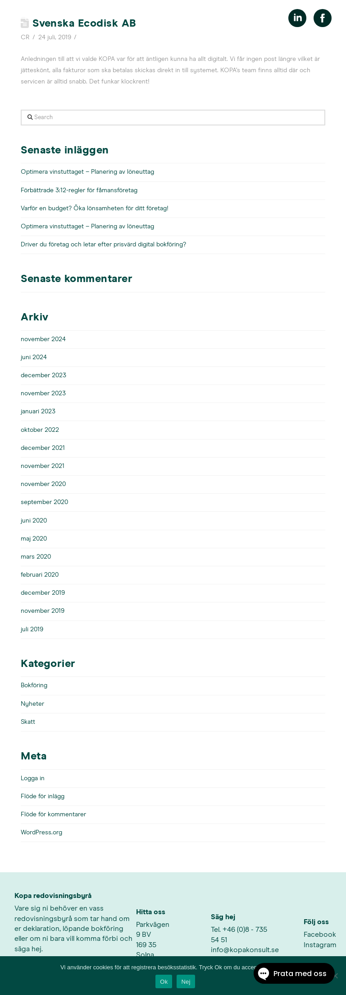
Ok (164, 981)
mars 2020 (36, 557)
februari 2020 (40, 575)
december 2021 (43, 448)
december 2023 (43, 375)
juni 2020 (34, 521)
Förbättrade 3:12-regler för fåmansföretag (79, 190)
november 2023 (43, 393)
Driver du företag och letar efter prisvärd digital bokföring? (103, 244)
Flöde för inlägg (42, 796)
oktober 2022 (40, 430)
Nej (185, 981)
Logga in (33, 778)
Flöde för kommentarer (53, 814)
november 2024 (43, 339)
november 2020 (43, 484)
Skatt (28, 722)
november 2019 (42, 611)
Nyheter (32, 704)
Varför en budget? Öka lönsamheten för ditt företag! (94, 208)
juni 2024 (34, 357)
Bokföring (34, 685)
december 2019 (43, 593)
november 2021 (42, 466)
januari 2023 (38, 411)
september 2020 (44, 502)
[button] (21, 18)
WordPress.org (41, 832)
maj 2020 (34, 539)
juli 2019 (32, 629)
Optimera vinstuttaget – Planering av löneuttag (87, 172)
